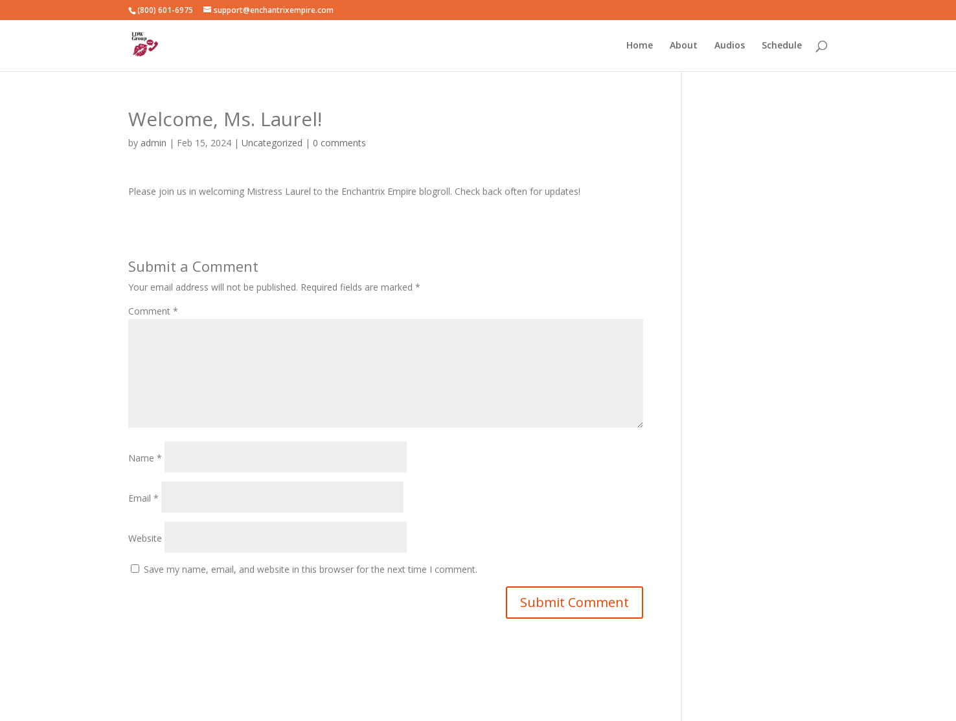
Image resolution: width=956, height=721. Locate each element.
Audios (729, 46)
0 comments (339, 143)
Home (639, 46)
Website (145, 538)
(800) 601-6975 (165, 10)
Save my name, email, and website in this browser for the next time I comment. (310, 569)
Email (143, 498)
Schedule (782, 46)
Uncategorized (272, 143)
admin (153, 143)
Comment (153, 311)
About (684, 46)
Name (145, 458)
